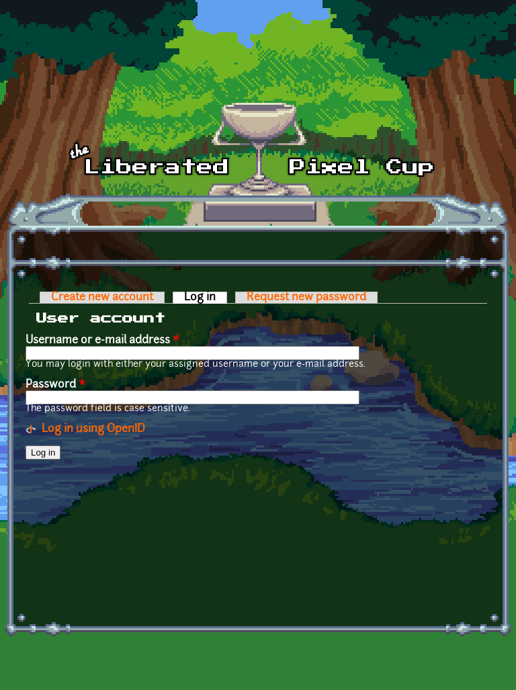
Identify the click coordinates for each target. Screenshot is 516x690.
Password (55, 385)
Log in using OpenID (93, 429)
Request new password (306, 297)
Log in (205, 297)
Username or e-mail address (102, 340)
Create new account (102, 297)
